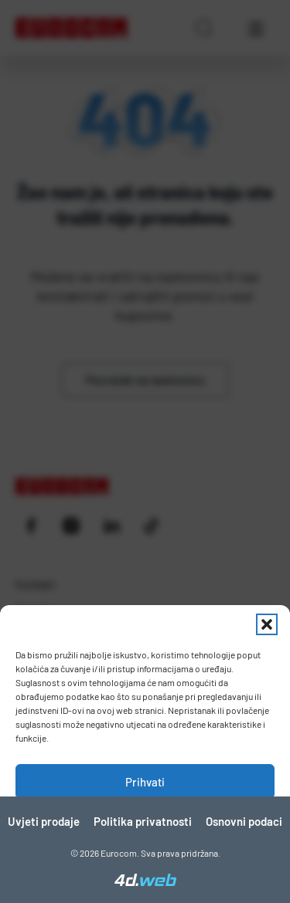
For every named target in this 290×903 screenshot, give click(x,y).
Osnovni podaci (244, 821)
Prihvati (145, 782)
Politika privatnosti (143, 821)
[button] (267, 624)
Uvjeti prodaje (44, 821)
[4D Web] (145, 881)
